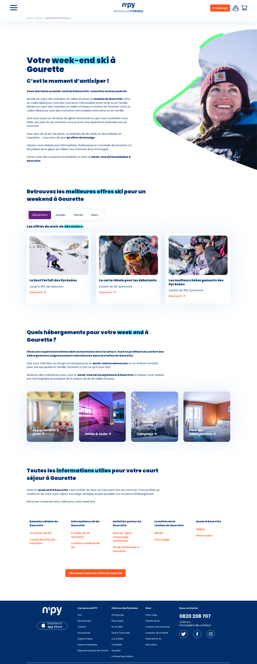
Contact (82, 626)
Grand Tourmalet (121, 632)
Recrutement (84, 620)
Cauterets (117, 644)
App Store (55, 627)
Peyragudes (118, 615)
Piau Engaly (118, 620)
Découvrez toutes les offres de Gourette (95, 573)
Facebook (197, 634)
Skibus (200, 529)
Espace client (236, 8)
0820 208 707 (195, 616)
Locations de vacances (157, 626)
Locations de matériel (156, 632)
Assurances (84, 632)
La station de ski (40, 533)
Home (30, 18)
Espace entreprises (87, 644)
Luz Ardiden (118, 638)
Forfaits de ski (152, 620)
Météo (158, 533)
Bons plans (151, 644)
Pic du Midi (117, 626)
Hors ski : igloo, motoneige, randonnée (122, 537)
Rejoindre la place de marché (93, 650)
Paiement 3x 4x (153, 638)
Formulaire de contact (195, 625)
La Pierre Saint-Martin (122, 656)
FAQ (80, 615)
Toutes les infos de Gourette (42, 541)
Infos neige (220, 8)
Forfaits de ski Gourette (80, 535)
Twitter (183, 634)
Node (39, 18)
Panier (244, 8)
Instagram (211, 634)
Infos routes (204, 535)
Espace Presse (85, 638)
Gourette (116, 650)
